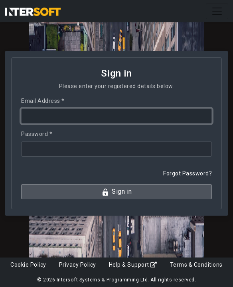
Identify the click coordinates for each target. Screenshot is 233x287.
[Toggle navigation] (217, 11)
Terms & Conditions (196, 264)
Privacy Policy (77, 264)
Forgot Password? (187, 173)
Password (36, 134)
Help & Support (133, 264)
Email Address (43, 101)
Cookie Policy (28, 264)
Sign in (116, 192)
